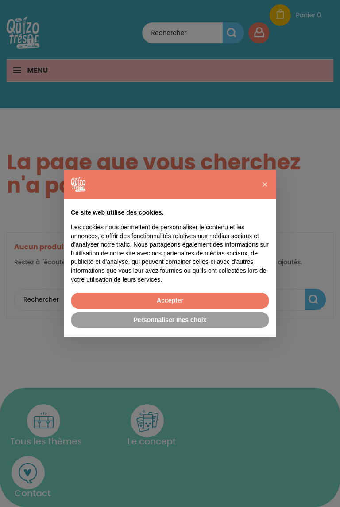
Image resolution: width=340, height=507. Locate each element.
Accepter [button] (170, 300)
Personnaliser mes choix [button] (170, 319)
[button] (265, 184)
